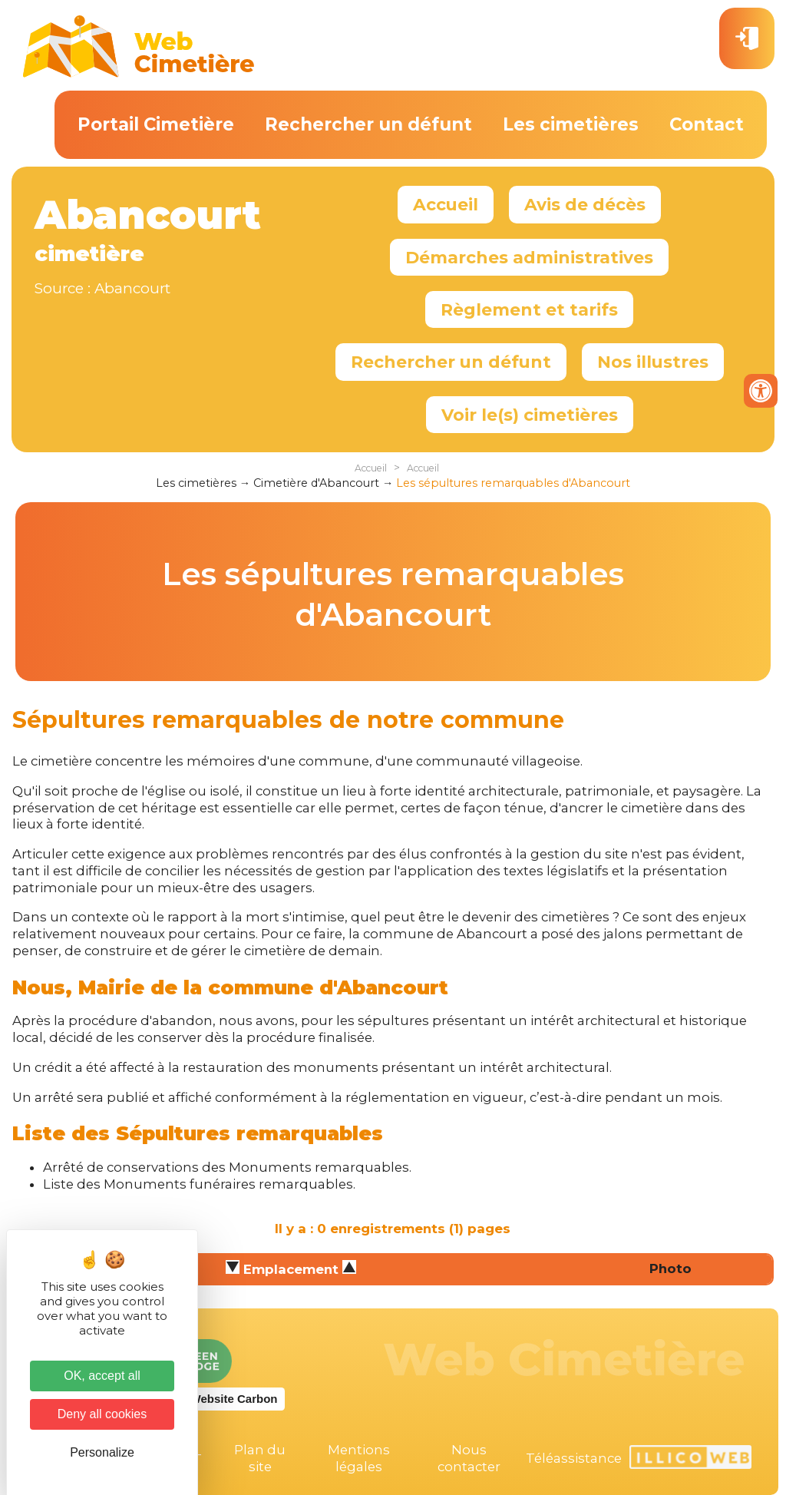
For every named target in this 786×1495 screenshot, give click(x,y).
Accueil (445, 204)
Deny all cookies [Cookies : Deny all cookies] (102, 1414)
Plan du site (260, 1458)
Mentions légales (359, 1458)
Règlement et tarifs (529, 309)
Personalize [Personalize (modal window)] (102, 1452)
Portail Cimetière (156, 124)
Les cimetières (571, 124)
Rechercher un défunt (368, 124)
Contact (706, 124)
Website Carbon (234, 1398)
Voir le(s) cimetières (529, 415)
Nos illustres (652, 362)
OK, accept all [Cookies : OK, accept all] (102, 1375)
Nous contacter (469, 1458)
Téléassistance (574, 1458)
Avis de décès (585, 204)
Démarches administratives (529, 257)
